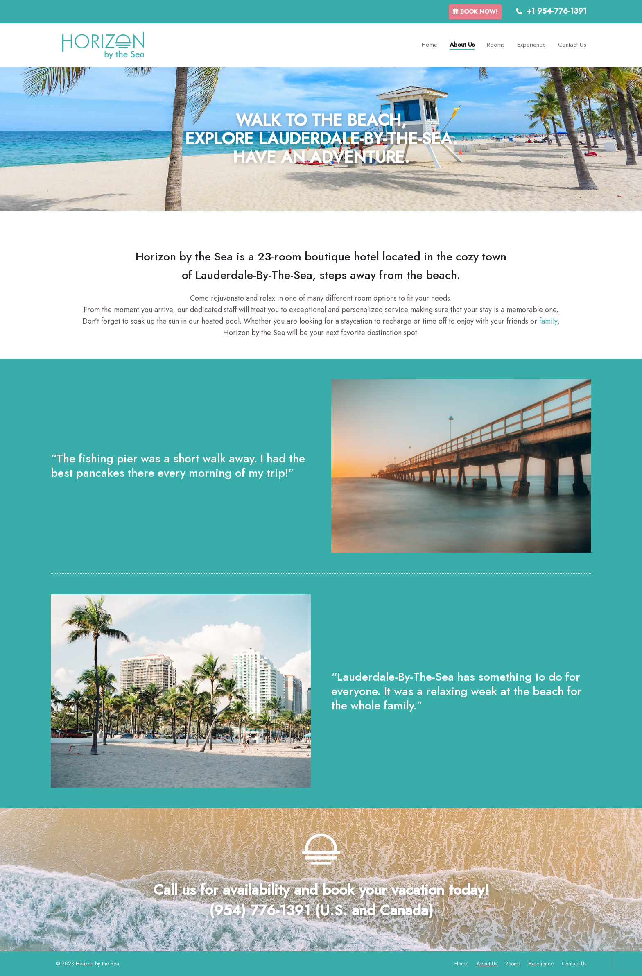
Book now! (475, 11)
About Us (462, 44)
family (548, 321)
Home (429, 44)
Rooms (496, 44)
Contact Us (572, 44)
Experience (531, 44)
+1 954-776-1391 (551, 10)
